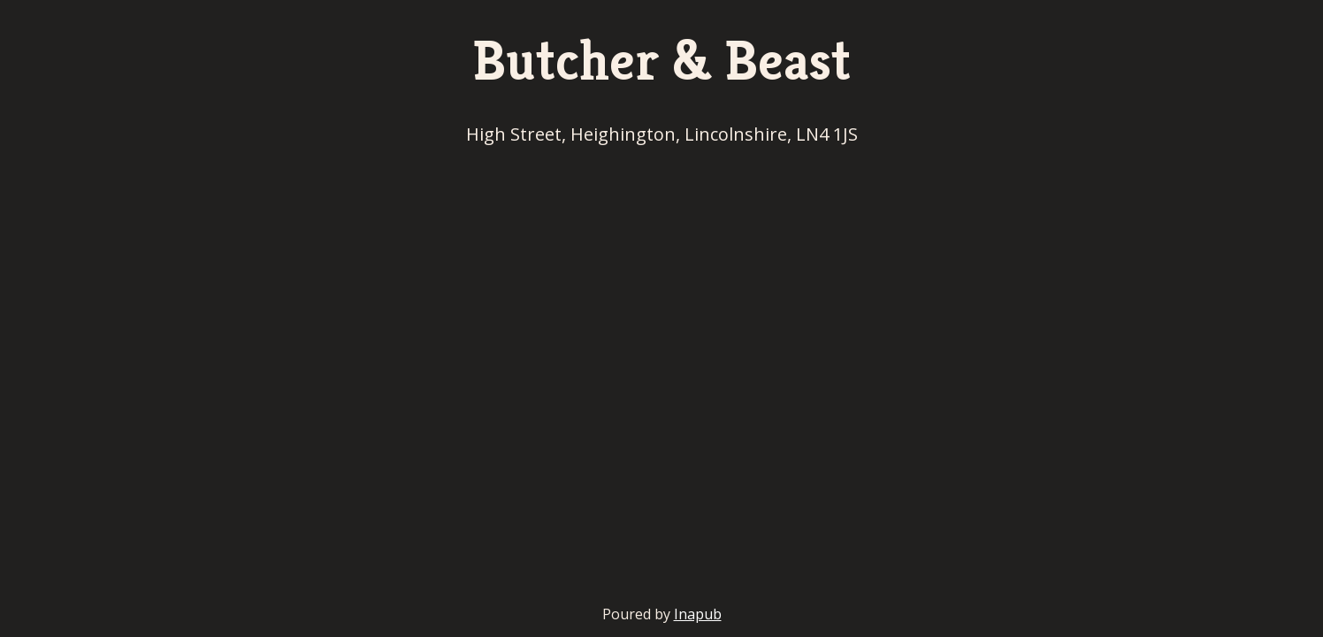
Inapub (698, 614)
